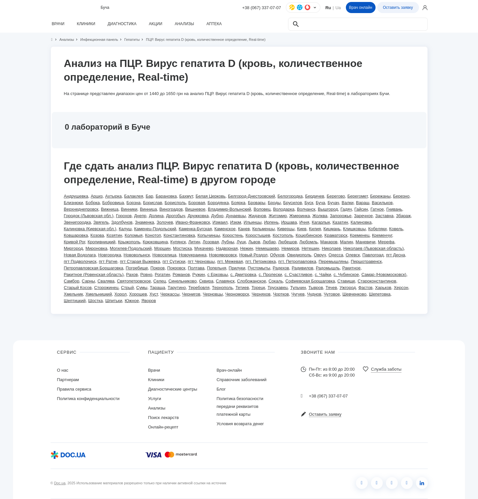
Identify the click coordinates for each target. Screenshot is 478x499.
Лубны (227, 241)
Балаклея (133, 196)
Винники (129, 209)
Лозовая (211, 241)
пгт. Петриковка (260, 261)
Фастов (365, 287)
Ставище (346, 281)
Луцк (241, 241)
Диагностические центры (172, 389)
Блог (221, 389)
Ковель (396, 228)
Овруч (320, 254)
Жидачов (257, 215)
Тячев (331, 287)
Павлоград (373, 254)
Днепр (140, 215)
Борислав (152, 202)
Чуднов (314, 294)
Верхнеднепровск (81, 209)
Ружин (198, 274)
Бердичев (314, 196)
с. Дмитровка (243, 274)
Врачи (154, 370)
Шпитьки (113, 300)
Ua (338, 8)
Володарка (284, 209)
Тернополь (222, 287)
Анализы (64, 39)
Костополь (283, 235)
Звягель (101, 222)
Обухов (277, 254)
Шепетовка (380, 294)
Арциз (97, 196)
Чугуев (297, 294)
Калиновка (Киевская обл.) (90, 228)
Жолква (319, 215)
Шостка (95, 300)
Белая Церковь (210, 196)
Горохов (123, 215)
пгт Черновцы (201, 261)
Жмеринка (299, 215)
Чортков (281, 294)
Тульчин (298, 287)
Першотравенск (366, 261)
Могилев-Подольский (131, 248)
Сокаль (276, 281)
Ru (328, 8)
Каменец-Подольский (155, 228)
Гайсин (361, 209)
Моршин (162, 248)
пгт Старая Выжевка (140, 261)
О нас (63, 370)
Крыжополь (129, 241)
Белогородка (290, 196)
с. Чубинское (346, 274)
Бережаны (380, 196)
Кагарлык (321, 222)
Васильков (382, 202)
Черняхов (261, 294)
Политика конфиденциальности (88, 398)
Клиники (156, 379)
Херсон (401, 287)
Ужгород (348, 287)
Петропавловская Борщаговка (93, 268)
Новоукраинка (193, 254)
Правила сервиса (74, 389)
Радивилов (302, 268)
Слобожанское (251, 281)
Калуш (125, 228)
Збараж (403, 215)
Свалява (106, 281)
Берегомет (357, 196)
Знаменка (144, 222)
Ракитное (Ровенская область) (94, 274)
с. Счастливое (298, 274)
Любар (269, 241)
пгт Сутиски (173, 261)
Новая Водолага (80, 254)
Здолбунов (121, 222)
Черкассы (169, 294)
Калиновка (361, 222)
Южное (132, 300)
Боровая (196, 202)
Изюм (235, 222)
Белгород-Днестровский (251, 196)
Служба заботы (386, 369)
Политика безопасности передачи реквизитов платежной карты (240, 406)
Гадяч (346, 209)
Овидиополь (299, 254)
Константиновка (179, 235)
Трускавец (278, 287)
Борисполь (175, 202)
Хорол (121, 294)
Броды (274, 202)
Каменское (225, 228)
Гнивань (394, 209)
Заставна (384, 215)
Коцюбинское (309, 235)
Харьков (383, 287)
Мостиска (182, 248)
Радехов (281, 268)
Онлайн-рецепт (163, 427)
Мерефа (386, 241)
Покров (157, 268)
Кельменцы (263, 228)
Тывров (315, 287)
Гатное (377, 209)
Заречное (363, 215)
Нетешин (310, 248)
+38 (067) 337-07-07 (261, 7)
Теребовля (198, 287)
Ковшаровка (76, 235)
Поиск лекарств (163, 417)
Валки (347, 202)
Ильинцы (253, 222)
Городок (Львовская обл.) (89, 215)
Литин (194, 241)
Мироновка (96, 248)
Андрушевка (76, 196)
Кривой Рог (74, 241)
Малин (346, 241)
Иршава (289, 222)
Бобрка (92, 202)
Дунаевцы (236, 215)
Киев (301, 228)
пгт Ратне (108, 261)
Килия (315, 228)
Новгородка (109, 254)
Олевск (353, 254)
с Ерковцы (218, 274)
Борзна (134, 202)
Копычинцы (208, 235)
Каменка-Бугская (195, 228)
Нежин (246, 248)
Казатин (340, 222)
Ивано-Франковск (193, 222)
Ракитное (351, 268)
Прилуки (237, 268)
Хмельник (73, 294)
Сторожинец (106, 287)
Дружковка (198, 215)
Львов (254, 241)
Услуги (154, 398)
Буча (320, 202)
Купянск (178, 241)
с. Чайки (323, 274)
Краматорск (335, 235)
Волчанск (306, 209)
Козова (97, 235)
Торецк (258, 287)
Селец (159, 281)
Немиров (290, 248)
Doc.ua (60, 483)
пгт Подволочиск (80, 261)
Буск (308, 202)
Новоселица (164, 254)
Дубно (217, 215)
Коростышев (257, 235)
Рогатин (162, 274)
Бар (149, 196)
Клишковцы (354, 228)
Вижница (109, 209)
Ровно (146, 274)
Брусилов (292, 202)
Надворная (227, 248)
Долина (156, 215)
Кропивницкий (102, 241)
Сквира (206, 281)
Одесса (336, 254)
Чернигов (191, 294)
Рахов (132, 274)
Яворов (148, 300)
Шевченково (354, 294)
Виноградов (171, 209)
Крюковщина (155, 241)
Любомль (309, 241)
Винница (148, 209)
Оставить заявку (398, 7)
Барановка (166, 196)
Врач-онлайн (229, 370)
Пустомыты (259, 268)
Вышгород (328, 209)
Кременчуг (382, 235)
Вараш (362, 202)
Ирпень (271, 222)
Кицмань (331, 228)
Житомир (278, 215)
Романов (181, 274)
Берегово (336, 196)
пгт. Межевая (230, 261)
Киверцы (286, 228)
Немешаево (267, 248)
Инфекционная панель (96, 39)
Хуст (153, 294)
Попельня (216, 268)
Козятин (114, 235)
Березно (401, 196)
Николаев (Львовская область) (373, 248)
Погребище (137, 268)
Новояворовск (223, 254)
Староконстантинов (377, 281)
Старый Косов (78, 287)
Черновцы (213, 294)
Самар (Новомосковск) (384, 274)
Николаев (331, 248)
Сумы (141, 287)
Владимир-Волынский (229, 209)
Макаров (329, 241)
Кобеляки (377, 228)
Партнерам (68, 379)
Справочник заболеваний (242, 379)
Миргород (73, 248)
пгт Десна (395, 254)
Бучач (333, 202)
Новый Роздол (253, 254)
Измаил (219, 222)
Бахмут (186, 196)
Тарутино (177, 287)
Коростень (233, 235)
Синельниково (182, 281)
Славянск (225, 281)
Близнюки (73, 202)
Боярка (238, 202)
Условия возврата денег (240, 423)
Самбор (71, 281)
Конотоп (153, 235)
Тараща (157, 287)
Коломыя (134, 235)
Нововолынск (137, 254)
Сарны (88, 281)
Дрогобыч (175, 215)
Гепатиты (129, 39)
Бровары (257, 202)
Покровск (176, 268)
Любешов (287, 241)
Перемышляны (333, 261)
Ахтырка (113, 196)
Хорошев (138, 294)
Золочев (165, 222)
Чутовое (332, 294)
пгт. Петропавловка (297, 261)
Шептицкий (75, 300)
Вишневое (195, 209)
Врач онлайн (360, 7)
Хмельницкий (98, 294)
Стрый (127, 287)
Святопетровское (134, 281)
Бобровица (113, 202)
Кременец (359, 235)
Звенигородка (77, 222)
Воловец (262, 209)
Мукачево (203, 248)
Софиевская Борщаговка (310, 281)
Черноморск (237, 294)
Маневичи (366, 241)
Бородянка (218, 202)
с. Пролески (270, 274)
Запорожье (340, 215)
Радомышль (328, 268)
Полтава (196, 268)
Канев (244, 228)
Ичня (304, 222)
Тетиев (242, 287)
